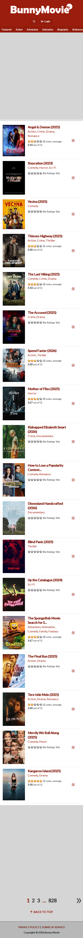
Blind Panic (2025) (40, 542)
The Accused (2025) (42, 313)
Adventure (32, 29)
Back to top (41, 912)
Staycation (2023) (40, 163)
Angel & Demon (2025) (44, 127)
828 (52, 900)
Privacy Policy (28, 927)
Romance (33, 135)
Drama (50, 131)
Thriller (50, 240)
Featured (6, 29)
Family (43, 631)
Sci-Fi (52, 167)
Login (45, 21)
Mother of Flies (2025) (44, 389)
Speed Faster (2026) (42, 351)
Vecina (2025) (37, 202)
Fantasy (53, 631)
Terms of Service (53, 927)
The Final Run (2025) (42, 656)
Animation (47, 29)
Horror (43, 167)
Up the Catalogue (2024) (45, 580)
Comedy (33, 167)
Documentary (45, 436)
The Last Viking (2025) (44, 274)
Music (43, 741)
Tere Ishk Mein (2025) (43, 695)
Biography (62, 29)
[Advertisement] (41, 74)
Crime (41, 131)
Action (19, 29)
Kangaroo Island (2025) (44, 771)
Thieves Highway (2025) (45, 236)
